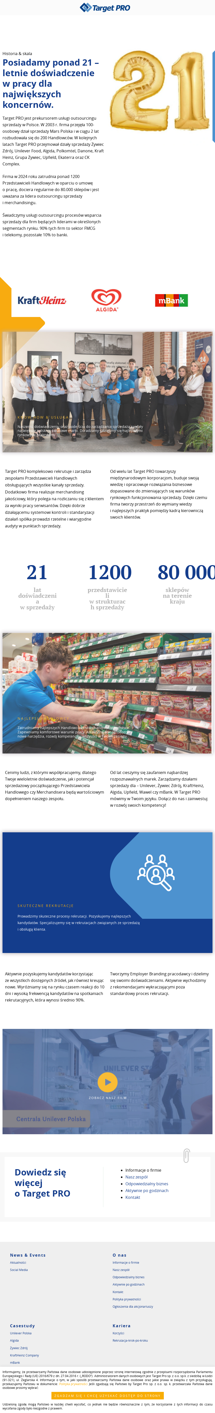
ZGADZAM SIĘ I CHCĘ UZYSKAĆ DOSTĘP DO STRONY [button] (107, 1396)
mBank (15, 1362)
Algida (14, 1340)
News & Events (28, 1254)
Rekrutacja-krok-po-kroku (130, 1340)
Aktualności (18, 1262)
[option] (57, 300)
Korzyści (118, 1333)
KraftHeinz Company (24, 1355)
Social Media (19, 1269)
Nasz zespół (136, 1176)
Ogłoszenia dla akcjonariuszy (133, 1306)
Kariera (122, 1325)
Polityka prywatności (127, 1298)
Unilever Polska (21, 1333)
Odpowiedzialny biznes (146, 1183)
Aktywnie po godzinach (147, 1190)
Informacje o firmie (143, 1169)
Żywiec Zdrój (19, 1347)
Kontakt (132, 1197)
